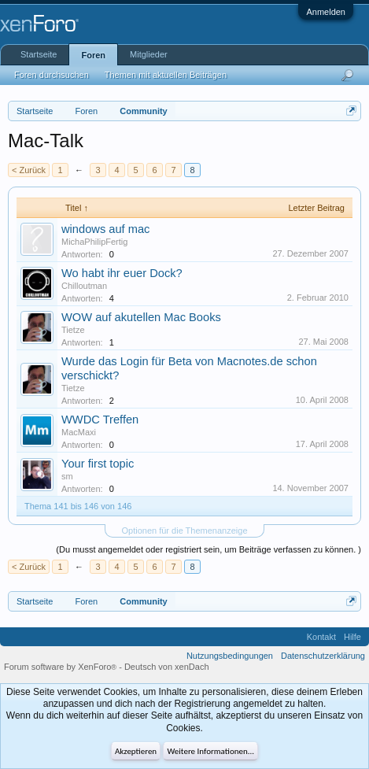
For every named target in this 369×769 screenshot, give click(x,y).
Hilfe (352, 636)
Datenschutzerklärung (323, 655)
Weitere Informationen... (210, 751)
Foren (93, 55)
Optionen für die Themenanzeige (184, 530)
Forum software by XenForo (61, 666)
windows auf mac (105, 229)
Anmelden (325, 12)
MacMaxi (78, 432)
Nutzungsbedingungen (229, 655)
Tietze (73, 330)
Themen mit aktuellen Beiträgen (166, 74)
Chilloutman (84, 285)
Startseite (38, 54)
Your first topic (97, 463)
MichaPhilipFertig (94, 241)
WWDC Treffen (99, 419)
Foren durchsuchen (51, 74)
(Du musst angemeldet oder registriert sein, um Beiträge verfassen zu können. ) (208, 549)
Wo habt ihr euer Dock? (122, 273)
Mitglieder (149, 54)
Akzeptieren (136, 751)
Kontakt (321, 636)
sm (67, 476)
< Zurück (29, 170)
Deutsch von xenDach (166, 666)
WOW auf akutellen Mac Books (141, 317)
